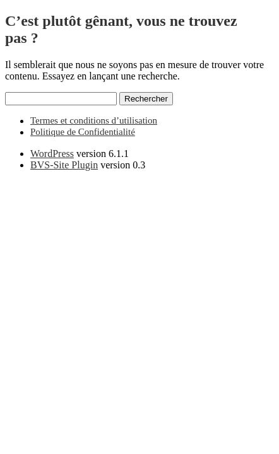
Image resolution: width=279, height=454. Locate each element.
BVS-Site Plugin (64, 165)
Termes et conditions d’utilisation (93, 120)
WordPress (52, 153)
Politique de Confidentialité (82, 132)
